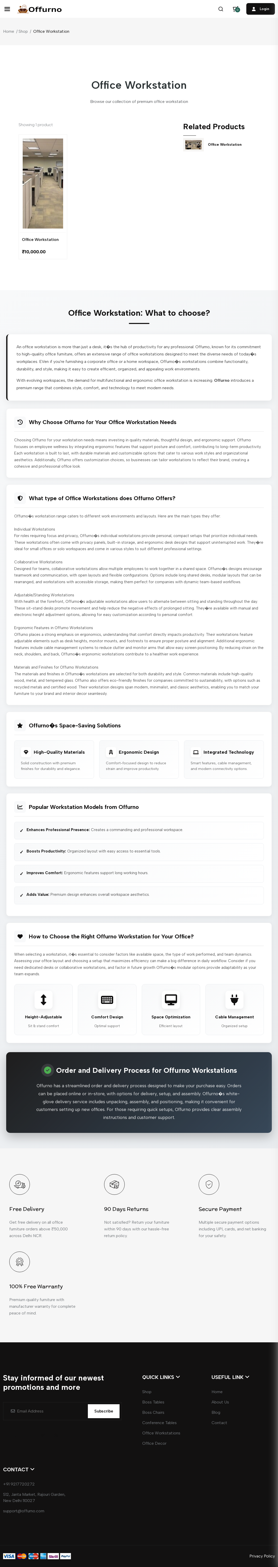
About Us (220, 1402)
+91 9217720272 (19, 1484)
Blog (216, 1412)
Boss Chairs (153, 1412)
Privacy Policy (262, 1556)
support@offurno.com (23, 1510)
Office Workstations (161, 1433)
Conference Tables (159, 1422)
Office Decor (154, 1443)
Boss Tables (153, 1402)
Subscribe (103, 1411)
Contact (219, 1422)
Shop (23, 31)
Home (8, 31)
